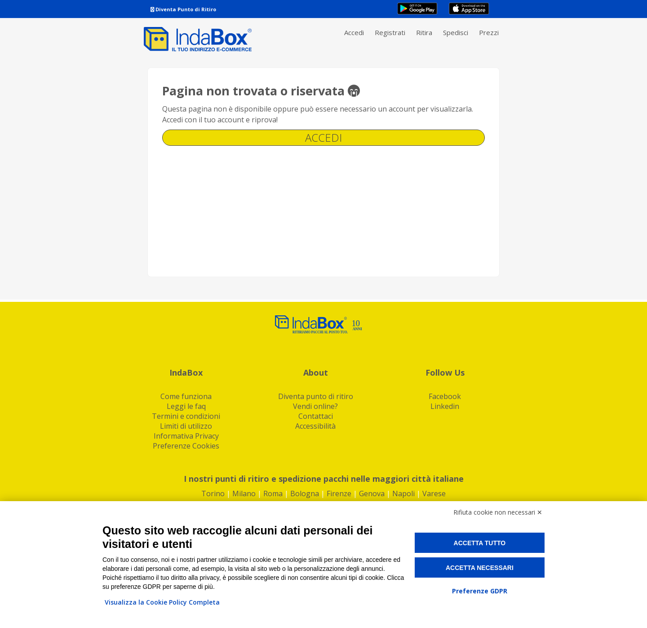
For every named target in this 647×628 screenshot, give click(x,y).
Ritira (424, 32)
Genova (372, 493)
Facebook (445, 396)
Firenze (339, 493)
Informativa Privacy (186, 436)
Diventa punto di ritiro (315, 396)
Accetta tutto (480, 543)
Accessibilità (315, 426)
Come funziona (186, 396)
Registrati (390, 32)
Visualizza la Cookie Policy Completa (162, 602)
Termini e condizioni (186, 416)
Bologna (304, 493)
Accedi (354, 32)
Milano (244, 493)
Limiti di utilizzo (186, 426)
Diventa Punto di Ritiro (183, 9)
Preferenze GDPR (479, 591)
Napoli (403, 493)
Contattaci (315, 416)
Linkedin (444, 406)
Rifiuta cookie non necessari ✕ (497, 512)
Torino (213, 493)
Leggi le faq (186, 406)
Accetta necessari (480, 567)
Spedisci (455, 32)
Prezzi (489, 32)
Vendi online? (315, 406)
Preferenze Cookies (186, 446)
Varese (434, 493)
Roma (273, 493)
